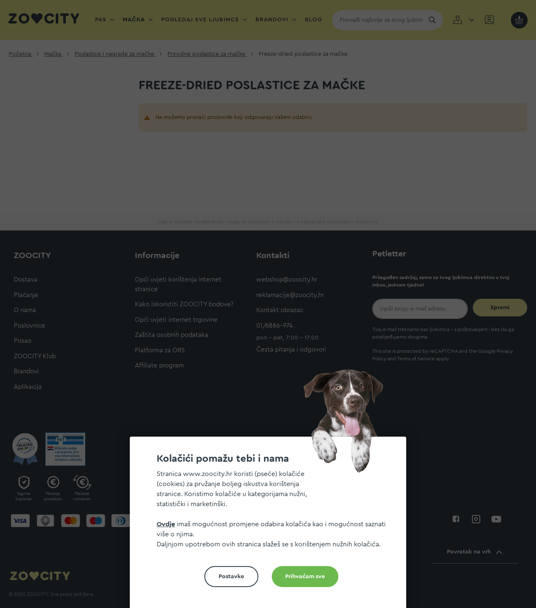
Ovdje (166, 524)
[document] (271, 525)
